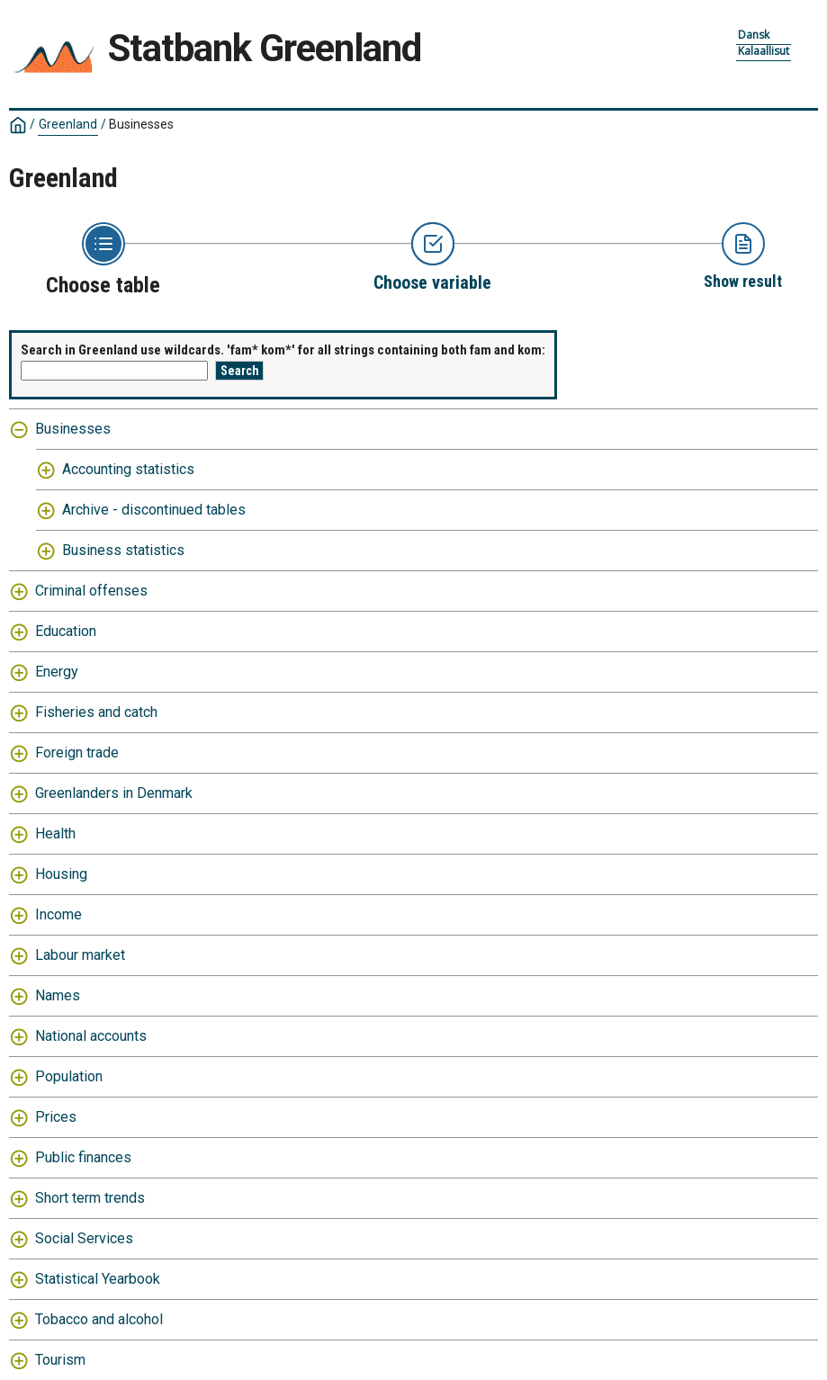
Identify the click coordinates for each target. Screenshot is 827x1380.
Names (57, 995)
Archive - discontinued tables (154, 509)
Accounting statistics (128, 469)
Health (55, 833)
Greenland (68, 124)
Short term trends (90, 1197)
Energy (56, 671)
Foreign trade (77, 752)
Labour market (80, 954)
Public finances (83, 1157)
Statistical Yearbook (97, 1278)
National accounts (91, 1035)
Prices (55, 1116)
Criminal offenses (91, 590)
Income (58, 914)
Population (69, 1076)
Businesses (141, 124)
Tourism (60, 1359)
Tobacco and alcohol (99, 1319)
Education (65, 631)
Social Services (84, 1238)
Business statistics (123, 550)
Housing (61, 874)
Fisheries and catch (96, 712)
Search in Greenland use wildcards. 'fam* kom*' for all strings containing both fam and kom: (283, 350)
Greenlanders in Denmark (114, 793)
